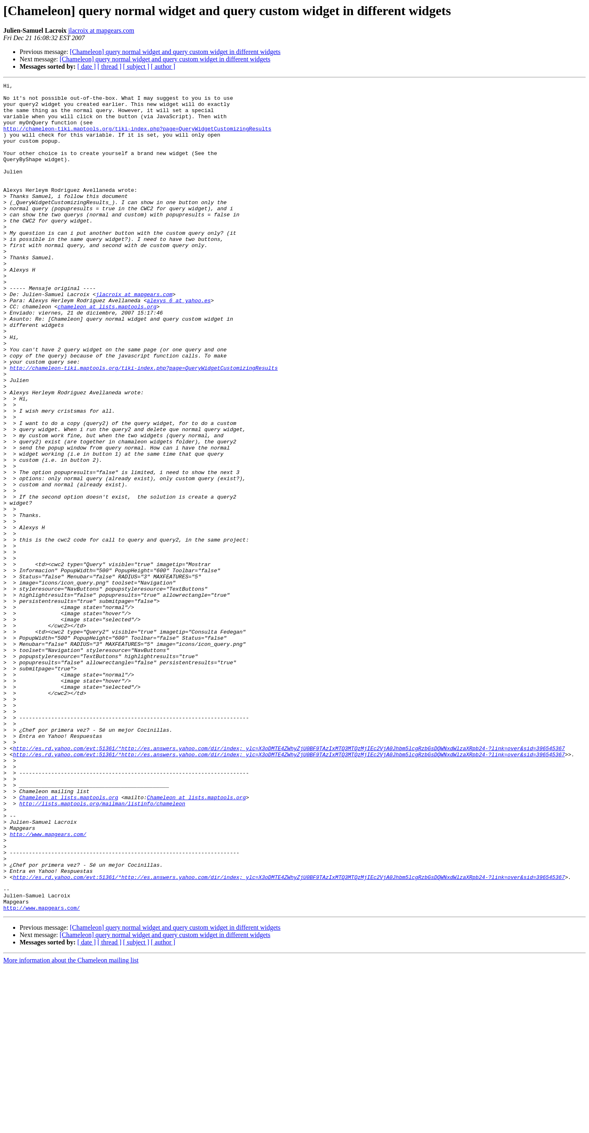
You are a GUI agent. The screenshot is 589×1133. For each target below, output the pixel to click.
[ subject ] (136, 66)
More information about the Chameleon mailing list (71, 1125)
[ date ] (86, 66)
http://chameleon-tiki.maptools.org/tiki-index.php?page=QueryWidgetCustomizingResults (137, 138)
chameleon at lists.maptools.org (107, 351)
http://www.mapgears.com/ (48, 985)
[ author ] (163, 66)
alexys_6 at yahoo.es (179, 344)
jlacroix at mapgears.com (101, 30)
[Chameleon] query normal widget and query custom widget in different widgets (175, 51)
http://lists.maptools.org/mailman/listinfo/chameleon (102, 948)
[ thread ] (109, 66)
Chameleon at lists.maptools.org (68, 940)
